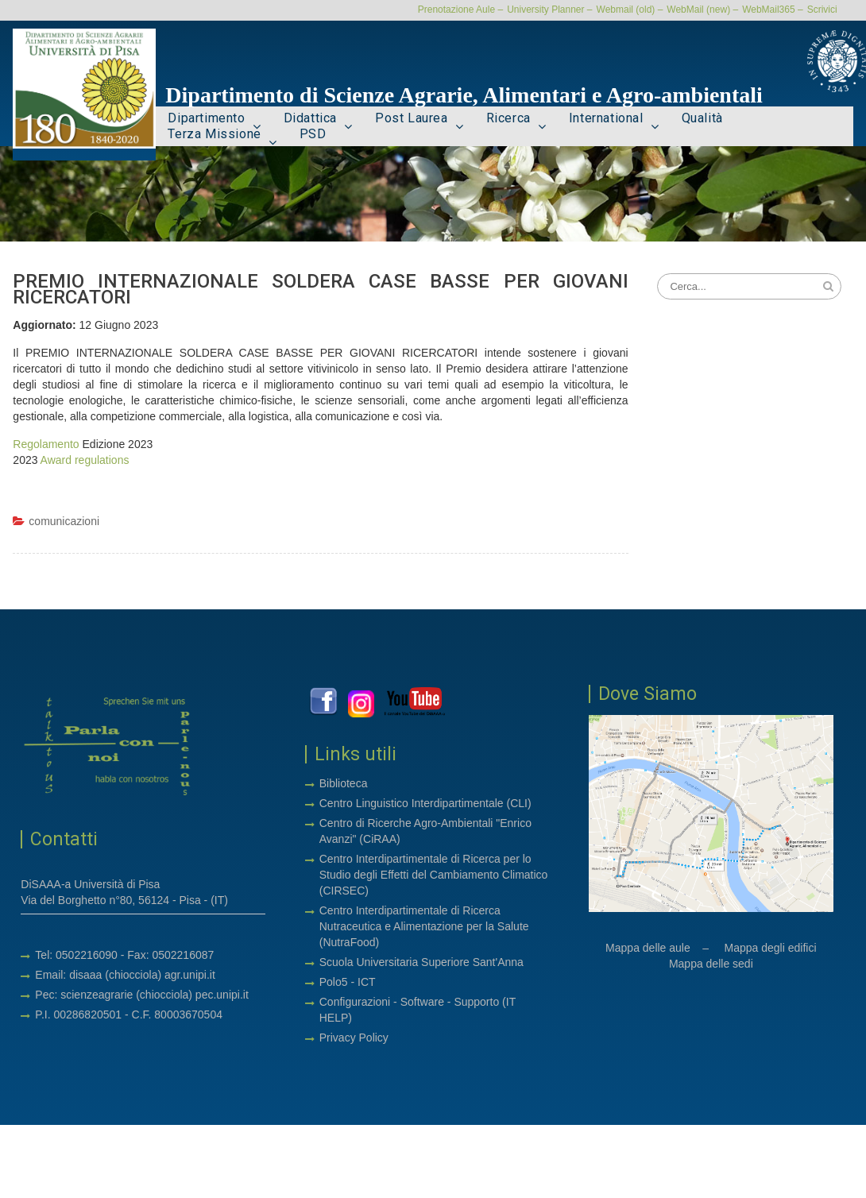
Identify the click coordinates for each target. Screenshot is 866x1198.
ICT (367, 983)
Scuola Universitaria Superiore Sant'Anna (421, 963)
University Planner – (549, 9)
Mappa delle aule (647, 949)
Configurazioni (355, 1003)
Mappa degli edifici (771, 949)
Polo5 (333, 983)
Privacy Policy (354, 1039)
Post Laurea (411, 118)
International (606, 118)
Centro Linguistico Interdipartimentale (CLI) (425, 804)
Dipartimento (206, 118)
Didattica (310, 118)
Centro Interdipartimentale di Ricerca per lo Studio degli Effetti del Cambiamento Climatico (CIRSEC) (433, 876)
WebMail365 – (772, 9)
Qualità (702, 118)
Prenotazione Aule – (460, 9)
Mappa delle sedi (711, 965)
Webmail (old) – (630, 9)
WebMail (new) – (702, 9)
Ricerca (508, 118)
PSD (313, 134)
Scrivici (822, 9)
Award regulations (85, 461)
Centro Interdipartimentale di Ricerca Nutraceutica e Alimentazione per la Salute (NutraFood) (424, 928)
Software (423, 1003)
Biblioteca (343, 785)
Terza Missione (214, 134)
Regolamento (46, 445)
